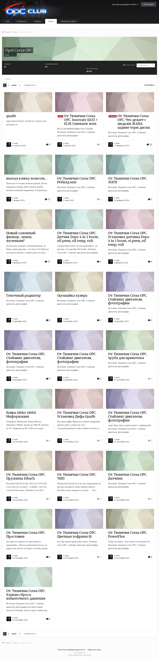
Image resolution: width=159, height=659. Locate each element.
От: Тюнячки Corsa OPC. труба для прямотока (127, 356)
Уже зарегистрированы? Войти (125, 4)
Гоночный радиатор (23, 295)
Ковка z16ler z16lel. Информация (21, 415)
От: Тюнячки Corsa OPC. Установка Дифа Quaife (76, 415)
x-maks (15, 143)
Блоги (51, 21)
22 (149, 144)
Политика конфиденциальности (71, 649)
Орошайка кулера (72, 295)
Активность (22, 21)
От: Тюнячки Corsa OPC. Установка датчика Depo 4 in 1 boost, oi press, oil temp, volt (128, 239)
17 (47, 261)
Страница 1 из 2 (30, 85)
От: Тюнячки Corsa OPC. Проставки (25, 535)
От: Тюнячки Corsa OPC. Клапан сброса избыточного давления (25, 595)
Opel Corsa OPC (19, 50)
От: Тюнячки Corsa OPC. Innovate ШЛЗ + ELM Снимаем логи (81, 120)
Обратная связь (94, 649)
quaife (11, 116)
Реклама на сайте (68, 21)
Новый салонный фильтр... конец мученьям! (20, 237)
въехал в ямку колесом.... (26, 178)
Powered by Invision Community (79, 655)
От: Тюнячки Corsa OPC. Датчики (127, 476)
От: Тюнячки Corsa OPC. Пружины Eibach (25, 476)
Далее (14, 85)
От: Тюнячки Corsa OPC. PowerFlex (127, 535)
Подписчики (143, 65)
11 (47, 199)
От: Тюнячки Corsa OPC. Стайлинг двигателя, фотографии (127, 299)
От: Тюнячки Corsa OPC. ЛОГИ (127, 180)
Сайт (7, 21)
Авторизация (130, 65)
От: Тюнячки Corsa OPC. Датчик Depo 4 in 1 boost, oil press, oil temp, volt (78, 237)
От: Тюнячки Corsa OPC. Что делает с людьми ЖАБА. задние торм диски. (133, 121)
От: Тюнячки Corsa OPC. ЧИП (76, 476)
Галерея (37, 21)
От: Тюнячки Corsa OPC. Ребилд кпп (76, 180)
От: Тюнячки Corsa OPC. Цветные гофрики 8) (76, 535)
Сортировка (149, 85)
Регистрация (148, 4)
